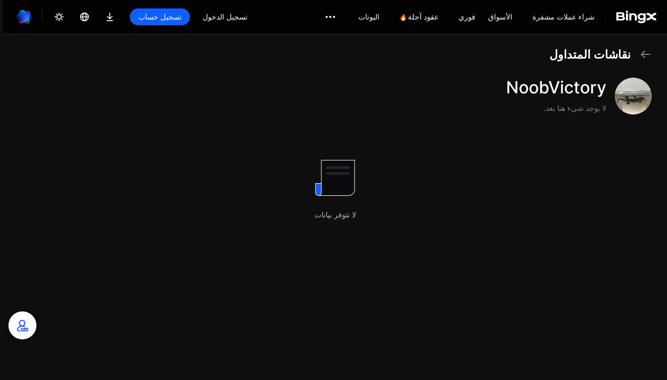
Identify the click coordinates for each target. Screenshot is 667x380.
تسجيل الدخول (225, 16)
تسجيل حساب (160, 16)
